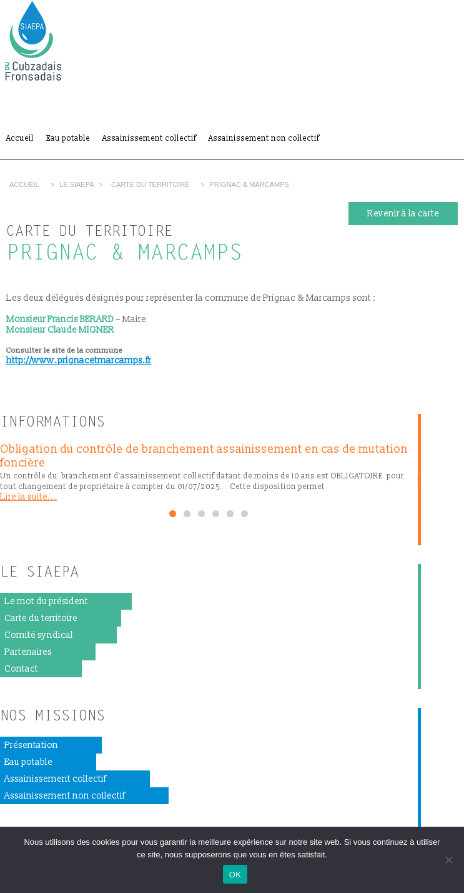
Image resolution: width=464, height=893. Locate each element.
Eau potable (68, 138)
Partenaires (28, 652)
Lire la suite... (28, 497)
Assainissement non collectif (264, 138)
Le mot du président (46, 601)
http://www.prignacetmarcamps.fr (78, 360)
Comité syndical (38, 635)
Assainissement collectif (149, 138)
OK (235, 874)
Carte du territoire (150, 184)
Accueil (20, 138)
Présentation (31, 745)
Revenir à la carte (403, 213)
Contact (21, 668)
